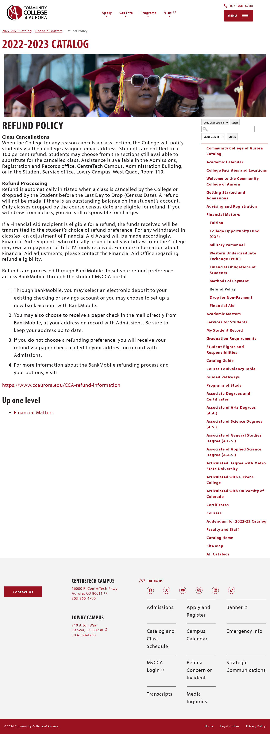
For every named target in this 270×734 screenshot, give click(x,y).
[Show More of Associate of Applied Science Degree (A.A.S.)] (203, 449)
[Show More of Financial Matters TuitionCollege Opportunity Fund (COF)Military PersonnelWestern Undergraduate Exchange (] (203, 214)
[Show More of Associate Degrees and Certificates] (203, 393)
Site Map (215, 545)
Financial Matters (48, 31)
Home (209, 726)
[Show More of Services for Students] (203, 322)
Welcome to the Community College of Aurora (233, 181)
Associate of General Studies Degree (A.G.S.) (234, 438)
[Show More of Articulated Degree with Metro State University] (203, 463)
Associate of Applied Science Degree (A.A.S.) (234, 452)
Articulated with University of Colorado (235, 493)
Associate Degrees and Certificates (228, 396)
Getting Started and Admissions (226, 195)
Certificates (218, 504)
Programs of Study (224, 385)
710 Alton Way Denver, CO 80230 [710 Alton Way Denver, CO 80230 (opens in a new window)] (90, 627)
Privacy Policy (256, 726)
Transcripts (160, 694)
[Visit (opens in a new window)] (170, 13)
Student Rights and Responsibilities (225, 349)
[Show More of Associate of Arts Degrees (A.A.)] (203, 407)
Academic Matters (224, 313)
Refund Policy (223, 289)
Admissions (160, 607)
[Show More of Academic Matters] (203, 314)
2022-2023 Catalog (17, 31)
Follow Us (155, 581)
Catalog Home (220, 537)
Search (232, 136)
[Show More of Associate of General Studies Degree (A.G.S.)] (203, 435)
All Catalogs (218, 554)
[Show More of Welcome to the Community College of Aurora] (203, 178)
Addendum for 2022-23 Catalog (237, 521)
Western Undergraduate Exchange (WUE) (233, 256)
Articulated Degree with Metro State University (236, 466)
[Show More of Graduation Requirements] (203, 338)
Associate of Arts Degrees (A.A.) (231, 410)
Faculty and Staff (223, 529)
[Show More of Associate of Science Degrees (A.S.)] (203, 421)
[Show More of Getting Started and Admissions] (203, 192)
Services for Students (227, 322)
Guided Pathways (223, 377)
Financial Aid (222, 305)
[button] (23, 591)
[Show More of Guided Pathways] (203, 377)
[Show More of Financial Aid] (207, 305)
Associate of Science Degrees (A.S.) (234, 424)
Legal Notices (229, 726)
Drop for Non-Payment (231, 297)
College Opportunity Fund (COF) (235, 234)
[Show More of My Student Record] (203, 330)
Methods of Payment (229, 280)
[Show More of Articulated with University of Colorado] (203, 491)
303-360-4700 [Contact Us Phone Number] (238, 6)
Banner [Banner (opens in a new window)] (237, 607)
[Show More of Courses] (203, 513)
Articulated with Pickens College (230, 480)
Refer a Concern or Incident (199, 670)
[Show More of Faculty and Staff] (203, 529)
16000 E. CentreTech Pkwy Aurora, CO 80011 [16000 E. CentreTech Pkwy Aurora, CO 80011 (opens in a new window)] (94, 591)
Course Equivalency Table (231, 368)
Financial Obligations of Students (233, 270)
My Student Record (225, 330)
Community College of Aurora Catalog (235, 151)
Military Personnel (227, 244)
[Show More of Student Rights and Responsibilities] (203, 346)
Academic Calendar (225, 162)
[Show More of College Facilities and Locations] (203, 170)
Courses (214, 513)
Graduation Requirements (231, 338)
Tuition (216, 222)
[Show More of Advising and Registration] (203, 206)
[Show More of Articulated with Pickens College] (203, 477)
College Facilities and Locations (237, 170)
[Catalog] (215, 122)
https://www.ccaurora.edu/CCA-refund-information (61, 385)
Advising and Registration (232, 206)
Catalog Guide (220, 360)
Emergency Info (244, 631)
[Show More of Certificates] (203, 505)
